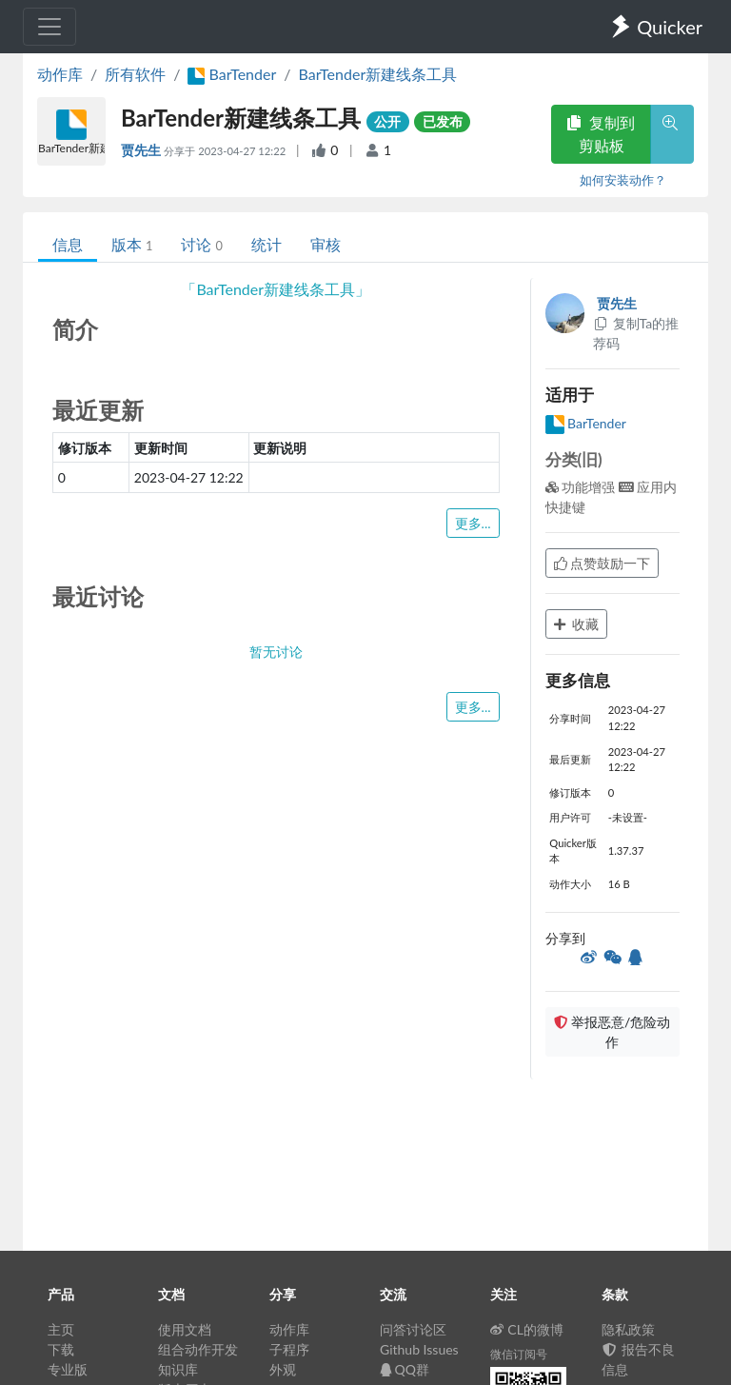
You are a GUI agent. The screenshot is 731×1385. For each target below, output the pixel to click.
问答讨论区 (413, 1329)
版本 (131, 244)
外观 (282, 1369)
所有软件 (135, 74)
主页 (61, 1329)
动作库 (60, 74)
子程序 (289, 1349)
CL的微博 (526, 1329)
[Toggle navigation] (49, 27)
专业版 (68, 1369)
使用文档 (184, 1329)
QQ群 (404, 1369)
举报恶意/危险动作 (612, 1032)
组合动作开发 (198, 1349)
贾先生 (142, 150)
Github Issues (419, 1349)
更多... (473, 523)
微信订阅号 (518, 1354)
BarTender (585, 423)
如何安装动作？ (623, 180)
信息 (67, 244)
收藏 (577, 624)
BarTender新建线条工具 (378, 74)
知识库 (178, 1369)
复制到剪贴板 (600, 133)
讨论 (201, 244)
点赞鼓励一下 (602, 563)
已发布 (443, 121)
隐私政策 (628, 1329)
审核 (325, 244)
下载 (61, 1349)
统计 (266, 244)
